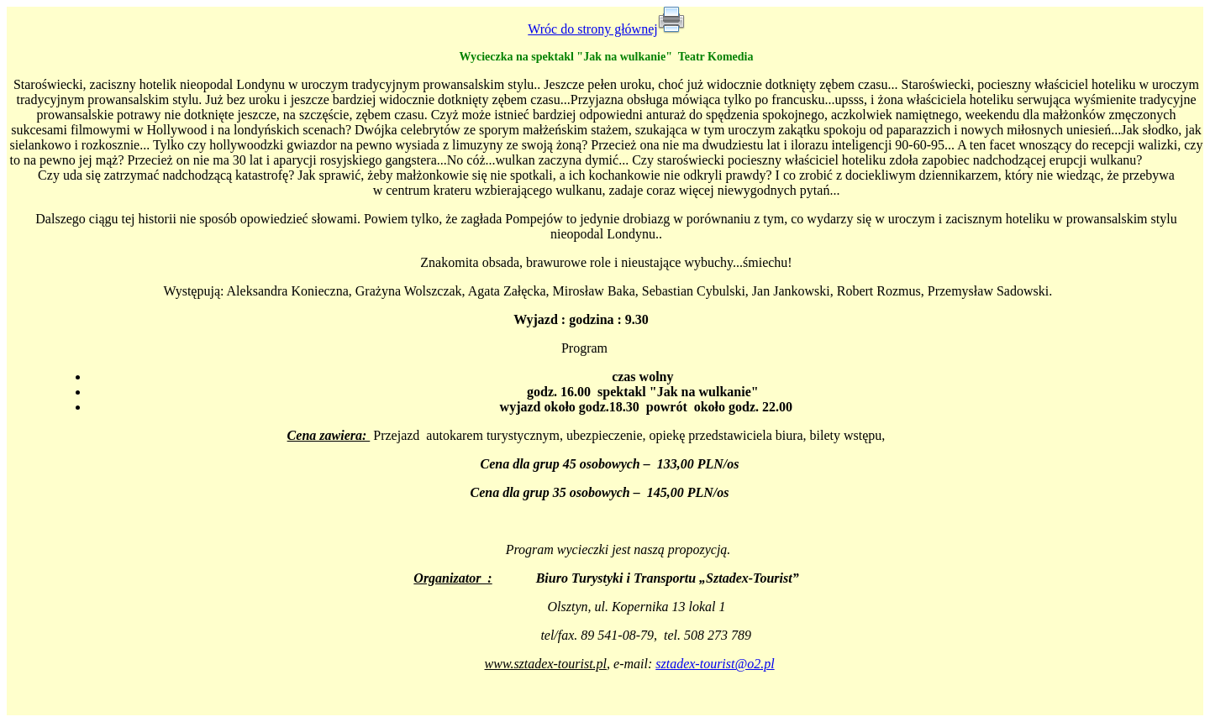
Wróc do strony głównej (592, 29)
